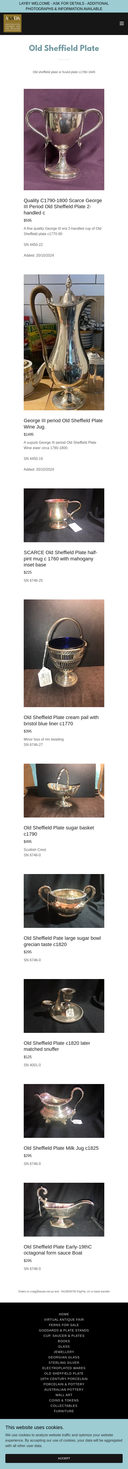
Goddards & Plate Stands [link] (64, 1330)
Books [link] (64, 1341)
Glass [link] (64, 1346)
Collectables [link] (64, 1406)
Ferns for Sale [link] (64, 1325)
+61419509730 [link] (64, 1434)
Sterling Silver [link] (64, 1362)
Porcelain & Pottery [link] (64, 1384)
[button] (121, 23)
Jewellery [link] (64, 1352)
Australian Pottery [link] (64, 1389)
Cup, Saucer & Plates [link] (64, 1336)
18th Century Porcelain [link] (64, 1379)
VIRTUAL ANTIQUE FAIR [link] (64, 1319)
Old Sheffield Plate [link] (64, 1373)
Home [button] (64, 1314)
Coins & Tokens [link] (64, 1400)
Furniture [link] (64, 1411)
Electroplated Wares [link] (63, 1368)
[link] (12, 23)
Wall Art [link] (64, 1395)
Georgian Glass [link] (64, 1357)
